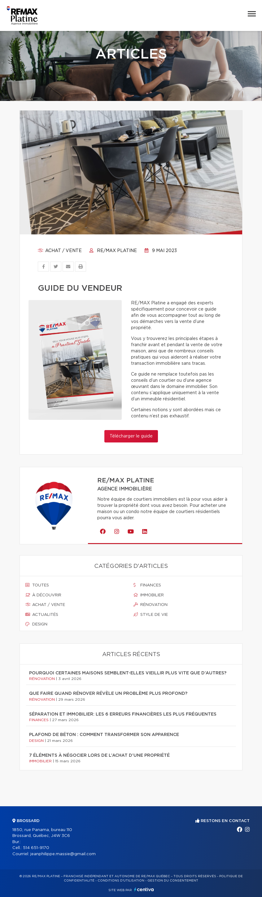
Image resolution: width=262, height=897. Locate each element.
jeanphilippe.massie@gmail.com (63, 854)
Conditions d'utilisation (121, 880)
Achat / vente (60, 251)
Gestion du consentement (172, 880)
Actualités (41, 614)
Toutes (37, 585)
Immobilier (148, 595)
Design (36, 624)
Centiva (144, 889)
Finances (147, 585)
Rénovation (150, 605)
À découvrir (43, 595)
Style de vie (150, 614)
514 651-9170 (36, 848)
